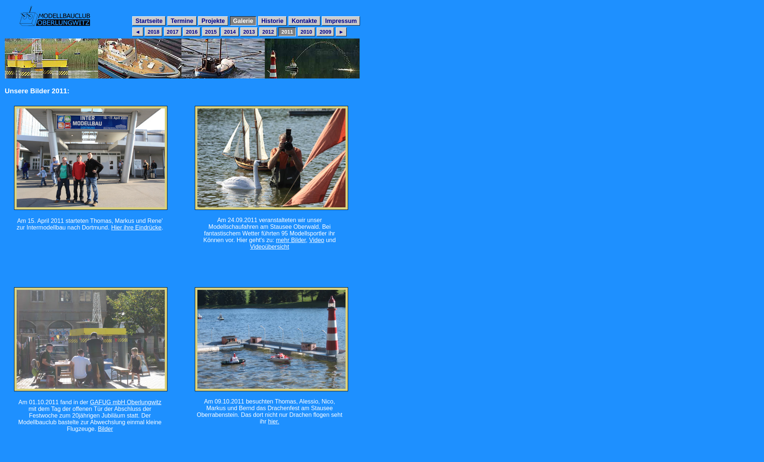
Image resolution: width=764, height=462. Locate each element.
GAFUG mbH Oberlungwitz (125, 402)
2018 (154, 32)
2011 (287, 32)
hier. (273, 421)
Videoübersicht (269, 247)
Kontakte (304, 21)
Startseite (149, 21)
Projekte (213, 21)
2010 (306, 32)
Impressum (341, 21)
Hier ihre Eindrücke (136, 227)
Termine (182, 21)
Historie (272, 21)
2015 (211, 32)
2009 (325, 32)
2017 (173, 32)
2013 (249, 32)
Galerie (243, 21)
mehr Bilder (291, 240)
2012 (268, 32)
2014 (230, 32)
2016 (192, 32)
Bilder (105, 429)
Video (316, 240)
